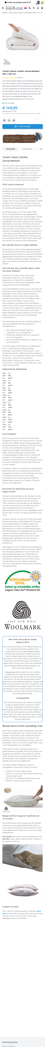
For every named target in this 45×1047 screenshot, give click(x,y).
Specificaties (27, 149)
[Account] (38, 8)
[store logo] (14, 7)
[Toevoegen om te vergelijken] (9, 120)
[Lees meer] (39, 113)
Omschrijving (10, 149)
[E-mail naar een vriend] (14, 120)
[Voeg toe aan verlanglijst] (4, 120)
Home (4, 13)
